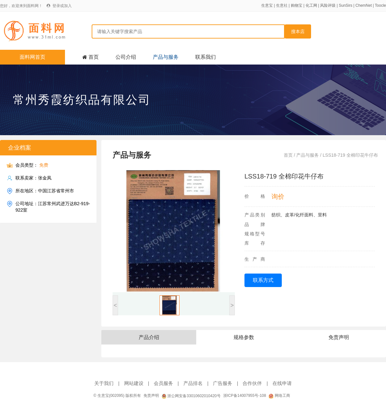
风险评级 (327, 5)
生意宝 (267, 5)
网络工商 (279, 395)
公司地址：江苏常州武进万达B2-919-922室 (52, 207)
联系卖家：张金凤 (33, 178)
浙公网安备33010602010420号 (191, 396)
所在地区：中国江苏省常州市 (44, 191)
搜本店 (298, 31)
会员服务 (163, 383)
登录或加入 (62, 6)
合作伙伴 (252, 383)
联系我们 (205, 57)
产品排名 (193, 383)
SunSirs (345, 5)
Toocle (380, 5)
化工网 (311, 5)
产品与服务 (166, 57)
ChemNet (363, 5)
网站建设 (133, 383)
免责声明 (151, 395)
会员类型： (31, 165)
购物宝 (296, 5)
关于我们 (104, 383)
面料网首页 (32, 57)
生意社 (282, 5)
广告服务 (222, 383)
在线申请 (282, 383)
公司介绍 (125, 57)
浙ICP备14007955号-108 (244, 395)
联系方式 (263, 280)
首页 (93, 57)
